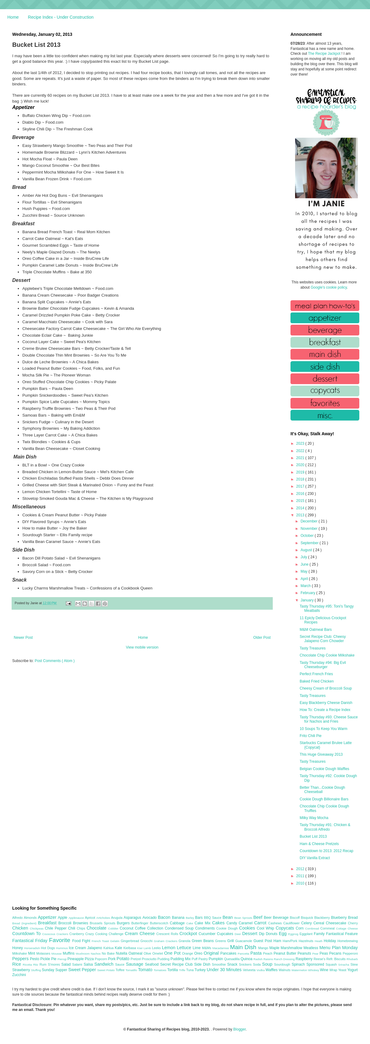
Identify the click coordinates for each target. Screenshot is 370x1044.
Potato (124, 958)
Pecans (336, 953)
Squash (332, 964)
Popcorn (101, 959)
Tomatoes (160, 970)
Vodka (261, 970)
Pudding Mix (180, 959)
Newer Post (23, 637)
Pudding (164, 959)
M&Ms (207, 948)
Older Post (262, 637)
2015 (300, 501)
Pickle (45, 959)
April (305, 579)
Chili (72, 928)
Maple (275, 948)
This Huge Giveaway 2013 (321, 754)
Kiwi (140, 948)
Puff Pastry (200, 959)
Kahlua (109, 948)
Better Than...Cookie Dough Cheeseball (322, 789)
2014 (300, 508)
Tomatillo (131, 970)
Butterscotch (160, 923)
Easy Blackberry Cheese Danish (326, 703)
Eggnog (294, 934)
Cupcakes (226, 934)
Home (13, 17)
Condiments (205, 928)
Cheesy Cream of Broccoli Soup (326, 688)
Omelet (158, 953)
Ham (278, 941)
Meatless (312, 948)
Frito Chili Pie (310, 736)
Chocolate (97, 928)
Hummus (62, 948)
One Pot (173, 953)
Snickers (246, 964)
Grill (231, 941)
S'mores (54, 964)
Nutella (122, 953)
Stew (354, 964)
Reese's (319, 959)
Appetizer (48, 917)
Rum (43, 964)
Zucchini (19, 975)
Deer (238, 934)
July (304, 557)
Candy (232, 923)
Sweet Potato (106, 970)
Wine (324, 970)
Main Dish (244, 947)
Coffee (141, 928)
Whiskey (314, 970)
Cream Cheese (140, 933)
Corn (300, 928)
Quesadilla (232, 959)
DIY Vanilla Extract (315, 858)
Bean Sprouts (243, 917)
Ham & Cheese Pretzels (319, 844)
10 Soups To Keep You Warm (323, 729)
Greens (221, 941)
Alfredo (18, 917)
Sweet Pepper (82, 969)
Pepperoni (350, 953)
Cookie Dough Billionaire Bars (324, 799)
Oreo (199, 953)
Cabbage (178, 923)
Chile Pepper (56, 928)
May (305, 571)
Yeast (342, 970)
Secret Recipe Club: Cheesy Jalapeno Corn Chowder (323, 638)
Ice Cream (78, 948)
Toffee (120, 970)
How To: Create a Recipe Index (325, 710)
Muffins (69, 953)
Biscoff (295, 917)
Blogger (239, 1029)
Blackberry (322, 917)
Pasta (256, 953)
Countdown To (27, 933)
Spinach (299, 964)
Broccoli (65, 923)
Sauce (120, 964)
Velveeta (250, 970)
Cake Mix (203, 923)
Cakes (219, 922)
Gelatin (115, 941)
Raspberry (305, 959)
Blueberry (339, 917)
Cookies (248, 928)
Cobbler (114, 928)
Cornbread (312, 928)
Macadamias (221, 948)
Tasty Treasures (313, 648)
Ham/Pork (290, 941)
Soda (257, 964)
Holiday (331, 941)
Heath (319, 941)
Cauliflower (292, 923)
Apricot (90, 917)
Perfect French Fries (316, 674)
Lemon (169, 947)
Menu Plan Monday (339, 947)
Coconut (127, 928)
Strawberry (21, 970)
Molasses (43, 953)
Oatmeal (136, 953)
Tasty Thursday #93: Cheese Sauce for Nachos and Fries (329, 719)
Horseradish (32, 948)
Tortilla (173, 970)
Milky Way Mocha (314, 818)
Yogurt (352, 970)
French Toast (101, 941)
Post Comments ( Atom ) (55, 661)
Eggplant (306, 934)
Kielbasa (130, 948)
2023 (300, 443)
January (308, 600)
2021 (300, 458)
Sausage (135, 964)
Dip (262, 934)
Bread (353, 917)
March (306, 586)
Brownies (81, 923)
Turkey (200, 970)
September (310, 543)
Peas (324, 953)
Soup (268, 964)
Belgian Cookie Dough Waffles (324, 769)
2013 (300, 515)
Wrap (333, 970)
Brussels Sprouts (103, 923)
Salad (66, 964)
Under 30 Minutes (225, 969)
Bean (228, 917)
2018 (300, 479)
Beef (258, 917)
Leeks (157, 948)
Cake (190, 923)
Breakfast (48, 922)
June (305, 564)
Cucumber (207, 934)
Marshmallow (292, 948)
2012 (300, 869)
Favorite (60, 940)
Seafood (152, 964)
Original (212, 953)
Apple (63, 917)
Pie (54, 959)
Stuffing (36, 970)
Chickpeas (37, 928)
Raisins (268, 959)
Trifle (182, 970)
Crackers (63, 934)
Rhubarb (352, 959)
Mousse (57, 953)
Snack (233, 964)
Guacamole (244, 941)
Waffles (272, 970)
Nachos (96, 953)
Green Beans (203, 941)
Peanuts (305, 953)
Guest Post (263, 941)
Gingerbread (130, 941)
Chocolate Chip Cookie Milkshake (327, 655)
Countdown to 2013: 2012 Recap (326, 851)
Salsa (89, 964)
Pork (112, 959)
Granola (185, 941)
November (310, 528)
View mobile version (142, 647)
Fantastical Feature (342, 934)
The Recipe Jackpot (324, 53)
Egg (283, 933)
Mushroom (83, 953)
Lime (197, 948)
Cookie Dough (227, 928)
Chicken (21, 928)
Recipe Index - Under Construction (61, 17)
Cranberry (77, 934)
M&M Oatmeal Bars (316, 629)
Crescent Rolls (167, 934)
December (310, 521)
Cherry (353, 923)
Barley (190, 917)
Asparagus (133, 917)
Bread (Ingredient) (25, 923)
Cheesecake (337, 923)
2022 (300, 451)
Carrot (261, 922)
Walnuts (285, 970)
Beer (268, 917)
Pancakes (229, 953)
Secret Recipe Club (177, 964)
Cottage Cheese (347, 928)
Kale (119, 948)
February (308, 593)
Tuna (190, 970)
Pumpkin (216, 959)
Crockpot (189, 933)
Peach (268, 953)
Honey (18, 948)
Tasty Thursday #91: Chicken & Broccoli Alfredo (325, 827)
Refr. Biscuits (336, 959)
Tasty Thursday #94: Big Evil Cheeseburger (323, 664)
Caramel (246, 923)
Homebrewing (347, 941)
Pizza (90, 959)
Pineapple (76, 959)
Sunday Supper (55, 970)
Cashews (275, 923)
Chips (82, 928)
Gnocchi (147, 941)
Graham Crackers (166, 941)
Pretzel (136, 959)
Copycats (286, 928)
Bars (199, 917)
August (307, 550)
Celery (307, 923)
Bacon (165, 917)
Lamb (148, 948)
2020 (300, 465)
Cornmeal (328, 928)
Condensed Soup (180, 928)
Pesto (35, 959)
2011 (300, 876)
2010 (300, 883)
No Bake (109, 953)
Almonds (31, 917)
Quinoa (247, 959)
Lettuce (185, 947)
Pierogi (62, 959)
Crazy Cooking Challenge (105, 934)
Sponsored (316, 964)
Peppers (21, 958)
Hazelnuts (307, 941)
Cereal (319, 923)
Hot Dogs (48, 948)
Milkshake (20, 953)
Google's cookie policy (329, 287)
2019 (300, 472)
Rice (17, 964)
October (308, 535)
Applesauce (76, 917)
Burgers (124, 923)
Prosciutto (149, 959)
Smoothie (219, 964)
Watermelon (299, 970)
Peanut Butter (286, 953)
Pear (316, 953)
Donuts (272, 934)
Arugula (117, 917)
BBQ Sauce (213, 917)
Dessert (250, 933)
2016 (300, 494)
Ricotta (28, 964)
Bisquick (307, 917)
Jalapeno (95, 948)
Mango (263, 948)
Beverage (281, 917)
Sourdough (282, 964)
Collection (156, 928)
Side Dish (203, 964)
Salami (78, 964)
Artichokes (103, 917)
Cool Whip (266, 928)
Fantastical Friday (30, 940)
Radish (258, 959)
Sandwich (104, 964)
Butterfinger (140, 923)
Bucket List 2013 (313, 836)
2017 (300, 486)
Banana (179, 917)
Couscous (49, 934)
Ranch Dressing (285, 959)
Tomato (146, 969)
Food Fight (81, 941)
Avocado (150, 917)
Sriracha (344, 964)
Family (320, 934)
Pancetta (244, 953)
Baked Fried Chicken (317, 681)
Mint (32, 953)
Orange (188, 953)
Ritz (36, 964)
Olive (148, 953)
